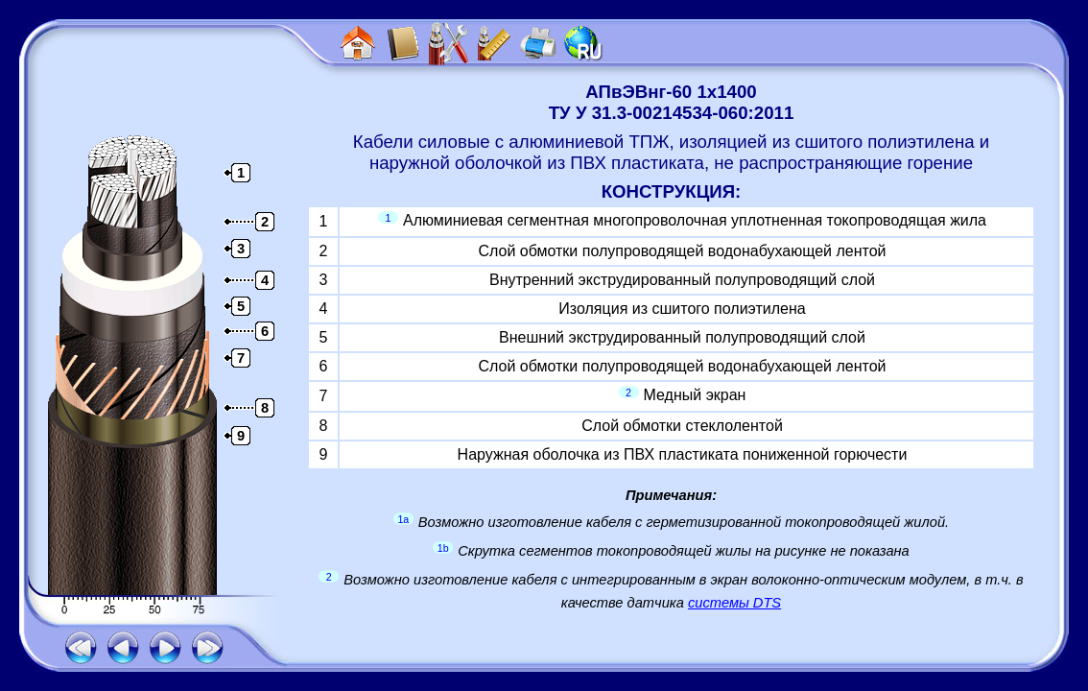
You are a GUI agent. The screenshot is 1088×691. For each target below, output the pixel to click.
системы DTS (734, 602)
